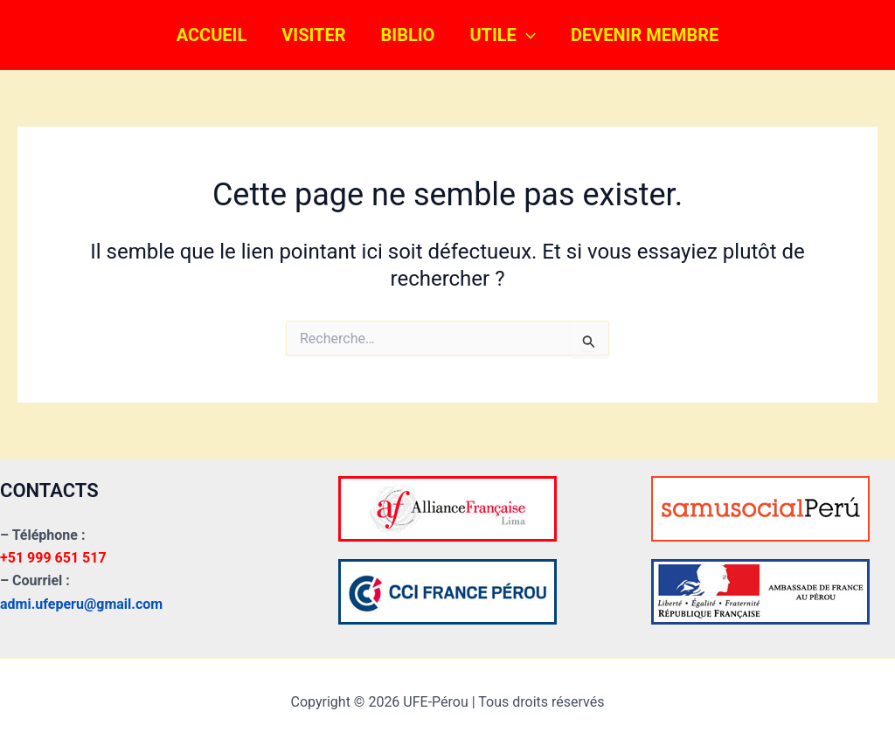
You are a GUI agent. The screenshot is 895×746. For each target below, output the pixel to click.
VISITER (313, 34)
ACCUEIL (212, 34)
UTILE (502, 35)
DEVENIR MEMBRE (644, 34)
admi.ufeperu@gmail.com (81, 604)
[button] (526, 35)
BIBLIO (408, 34)
